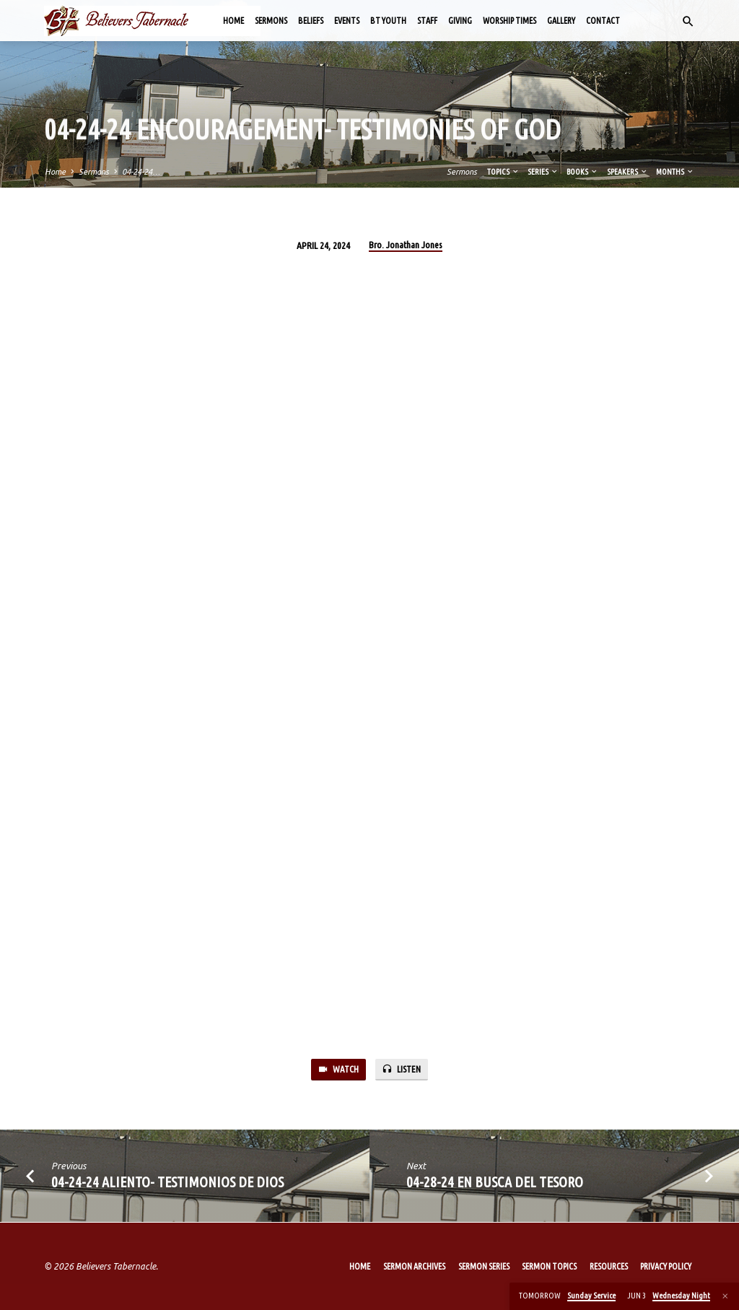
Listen (401, 1070)
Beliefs (310, 20)
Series (543, 171)
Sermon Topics (549, 1266)
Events (346, 20)
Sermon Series (484, 1266)
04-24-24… (141, 171)
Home (233, 20)
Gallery (561, 20)
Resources (609, 1266)
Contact (603, 20)
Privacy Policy (665, 1266)
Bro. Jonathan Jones (405, 244)
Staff (427, 20)
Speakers (627, 171)
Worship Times (509, 20)
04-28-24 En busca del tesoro (494, 1182)
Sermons (271, 20)
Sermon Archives (414, 1266)
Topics (503, 171)
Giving (460, 20)
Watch (338, 1070)
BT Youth (388, 20)
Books (582, 171)
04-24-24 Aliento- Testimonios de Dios (167, 1182)
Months (675, 171)
